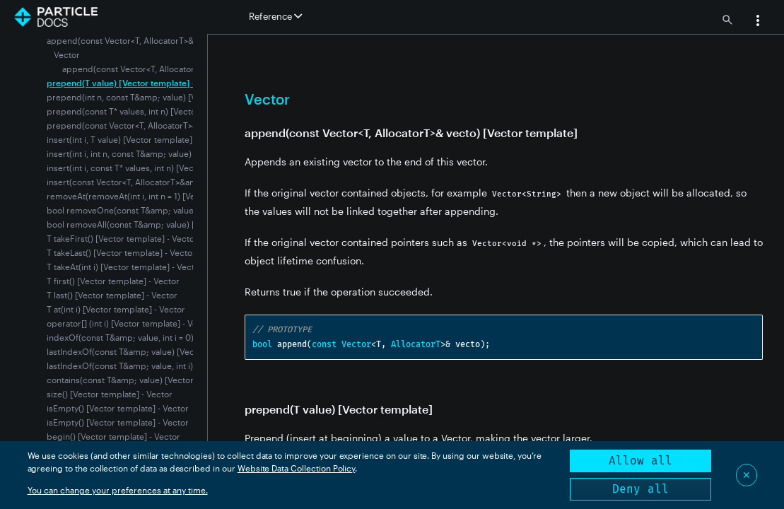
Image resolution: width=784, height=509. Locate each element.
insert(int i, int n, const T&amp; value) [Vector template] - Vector (171, 153)
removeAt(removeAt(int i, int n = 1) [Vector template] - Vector (166, 196)
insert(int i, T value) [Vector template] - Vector (136, 139)
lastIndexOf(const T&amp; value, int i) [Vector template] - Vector (172, 365)
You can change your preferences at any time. (118, 490)
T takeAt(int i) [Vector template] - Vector (125, 266)
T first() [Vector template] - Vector (113, 281)
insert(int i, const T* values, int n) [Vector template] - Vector (163, 167)
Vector (67, 54)
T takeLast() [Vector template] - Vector (121, 252)
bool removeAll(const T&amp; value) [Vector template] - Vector (170, 224)
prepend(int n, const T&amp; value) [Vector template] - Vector (169, 97)
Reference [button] (275, 16)
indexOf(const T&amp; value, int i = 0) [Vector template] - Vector (172, 337)
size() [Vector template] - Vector (109, 394)
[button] (757, 22)
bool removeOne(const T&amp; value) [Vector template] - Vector (174, 210)
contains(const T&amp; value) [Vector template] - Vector (157, 380)
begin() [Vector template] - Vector (113, 436)
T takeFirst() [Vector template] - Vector (122, 238)
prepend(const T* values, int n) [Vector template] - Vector (160, 111)
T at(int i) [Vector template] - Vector (116, 309)
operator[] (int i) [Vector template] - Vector (130, 323)
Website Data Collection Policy (297, 468)
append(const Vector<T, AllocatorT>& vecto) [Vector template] (185, 69)
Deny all (640, 489)
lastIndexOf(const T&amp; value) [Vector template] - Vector (163, 351)
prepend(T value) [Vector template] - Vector (135, 83)
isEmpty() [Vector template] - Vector (118, 408)
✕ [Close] (746, 474)
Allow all (640, 460)
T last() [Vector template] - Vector (112, 295)
